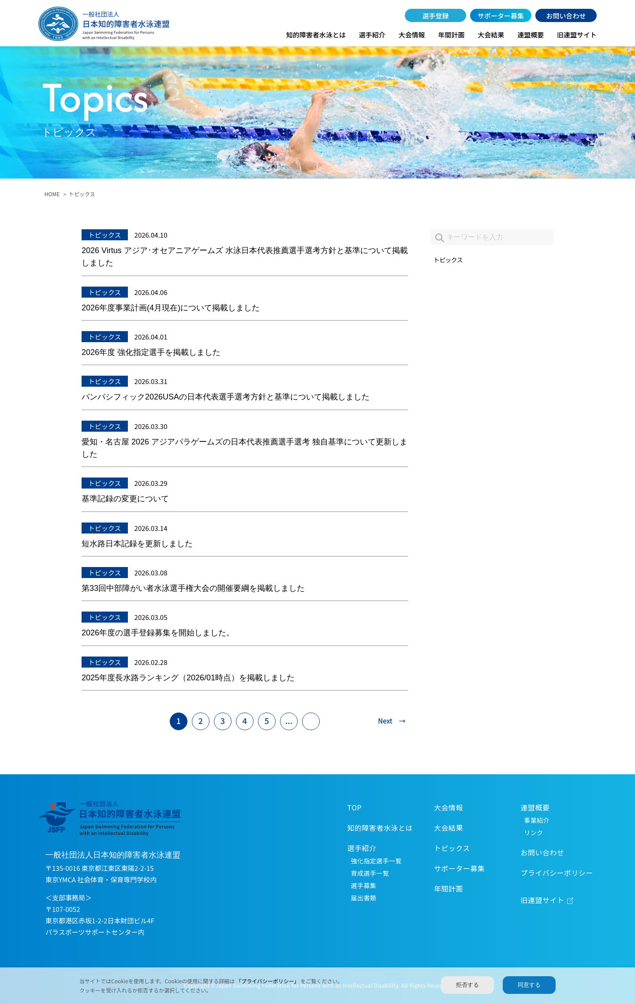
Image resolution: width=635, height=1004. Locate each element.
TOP (354, 807)
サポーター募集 (501, 15)
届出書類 (364, 897)
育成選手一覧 (370, 873)
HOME (52, 194)
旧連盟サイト (577, 34)
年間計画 (451, 34)
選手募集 (364, 885)
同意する (529, 985)
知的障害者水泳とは (316, 34)
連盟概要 (530, 34)
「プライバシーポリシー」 (268, 981)
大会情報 (412, 34)
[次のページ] (388, 721)
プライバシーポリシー (557, 872)
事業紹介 (537, 820)
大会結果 (491, 34)
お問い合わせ (566, 15)
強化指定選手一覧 (376, 860)
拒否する (467, 985)
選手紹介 (372, 34)
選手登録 (435, 15)
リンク (533, 832)
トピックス (448, 259)
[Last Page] (311, 721)
